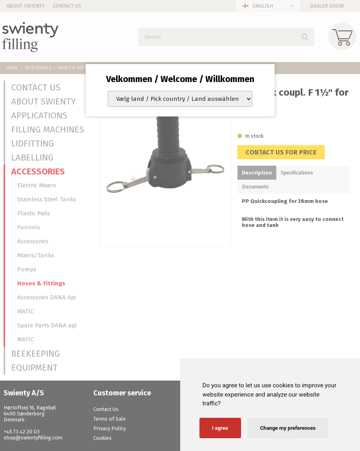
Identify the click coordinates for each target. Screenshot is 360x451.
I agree (220, 428)
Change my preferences (288, 428)
